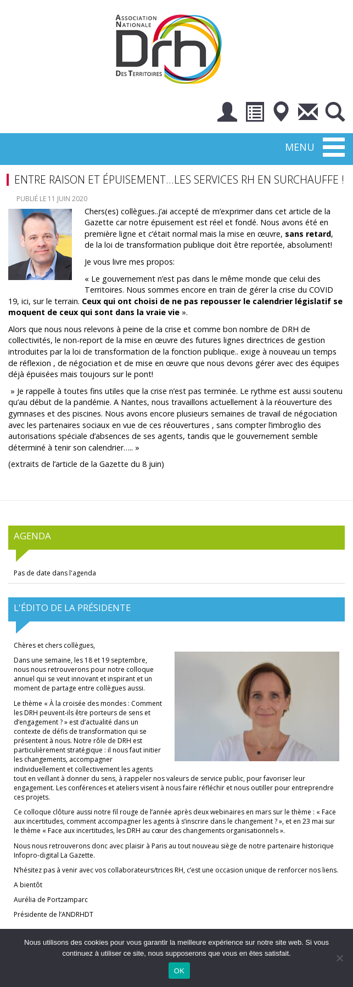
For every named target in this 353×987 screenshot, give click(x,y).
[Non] (339, 957)
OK (179, 971)
